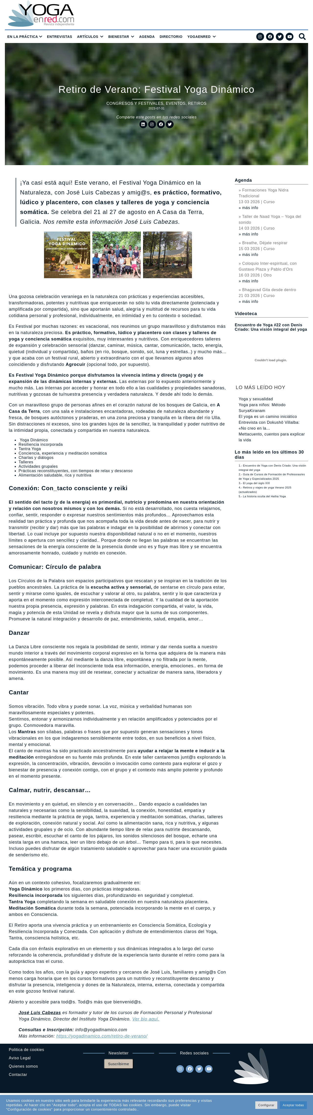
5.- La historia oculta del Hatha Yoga (262, 496)
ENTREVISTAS (59, 37)
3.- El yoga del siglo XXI (254, 483)
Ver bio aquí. (145, 1019)
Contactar (18, 1075)
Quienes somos (23, 1066)
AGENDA (147, 37)
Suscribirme (118, 1064)
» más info (248, 208)
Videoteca (246, 313)
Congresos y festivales (134, 103)
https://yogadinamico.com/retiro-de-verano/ (101, 1036)
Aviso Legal (20, 1058)
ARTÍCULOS (87, 37)
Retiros (197, 103)
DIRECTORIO (171, 37)
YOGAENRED (199, 37)
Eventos (176, 103)
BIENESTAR (118, 37)
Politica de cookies (26, 1050)
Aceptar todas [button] (293, 1105)
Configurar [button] (266, 1105)
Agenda (243, 180)
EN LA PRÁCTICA (22, 37)
